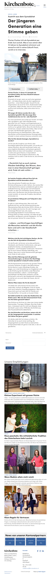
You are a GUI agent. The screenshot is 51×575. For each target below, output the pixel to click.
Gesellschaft (8, 393)
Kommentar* (8, 342)
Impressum (7, 573)
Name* (7, 339)
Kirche (10, 14)
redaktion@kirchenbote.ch (31, 568)
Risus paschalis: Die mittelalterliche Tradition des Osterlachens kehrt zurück (25, 437)
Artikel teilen (32, 89)
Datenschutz (7, 571)
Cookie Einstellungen (25, 571)
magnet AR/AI (31, 541)
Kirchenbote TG (20, 541)
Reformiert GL (41, 541)
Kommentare (14, 89)
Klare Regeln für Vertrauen (16, 517)
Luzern (15, 14)
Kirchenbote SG (9, 541)
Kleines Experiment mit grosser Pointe (21, 395)
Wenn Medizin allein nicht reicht (19, 477)
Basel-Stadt (21, 393)
